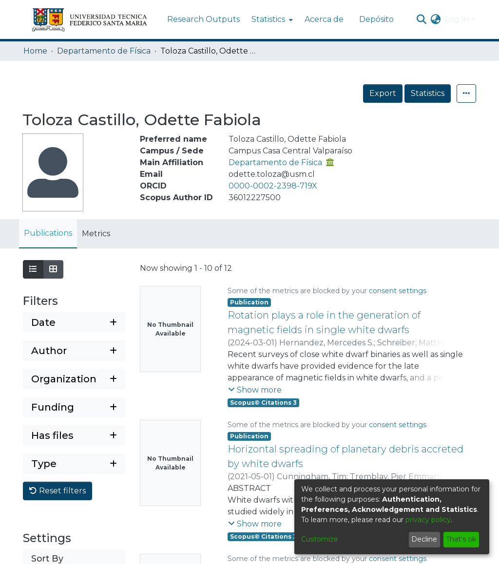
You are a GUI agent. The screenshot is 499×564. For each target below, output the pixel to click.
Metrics (96, 233)
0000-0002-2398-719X (273, 185)
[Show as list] (33, 269)
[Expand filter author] (74, 351)
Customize (319, 539)
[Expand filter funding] (74, 407)
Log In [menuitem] (457, 19)
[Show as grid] (53, 269)
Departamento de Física (104, 51)
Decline (424, 539)
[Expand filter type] (74, 464)
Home (35, 51)
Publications (48, 233)
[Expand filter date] (74, 322)
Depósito (376, 19)
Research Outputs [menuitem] (203, 19)
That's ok (461, 539)
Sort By (47, 558)
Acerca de (324, 19)
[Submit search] (422, 19)
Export (382, 93)
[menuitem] (271, 19)
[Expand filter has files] (74, 435)
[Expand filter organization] (74, 379)
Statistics (427, 93)
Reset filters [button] (57, 490)
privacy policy (428, 519)
